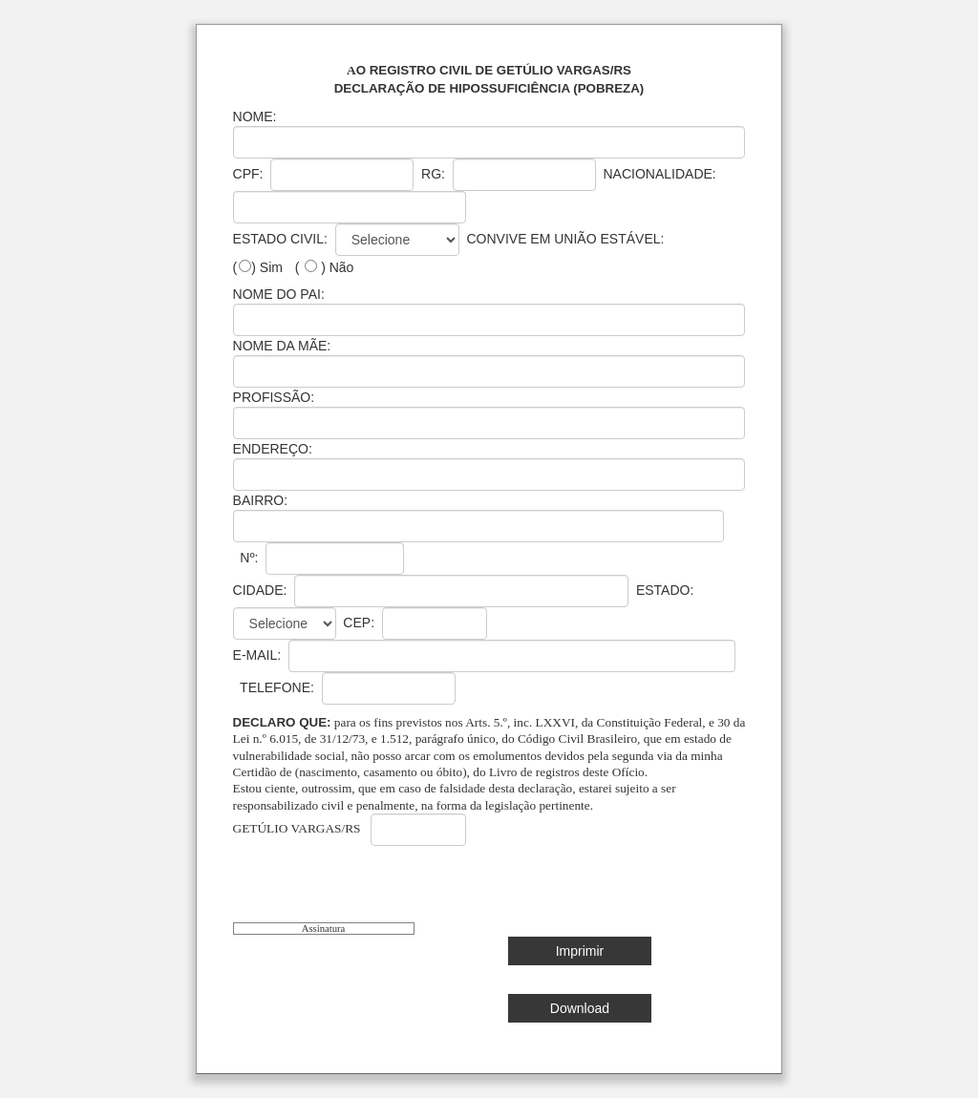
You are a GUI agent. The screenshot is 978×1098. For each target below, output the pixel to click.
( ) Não (324, 267)
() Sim (258, 267)
